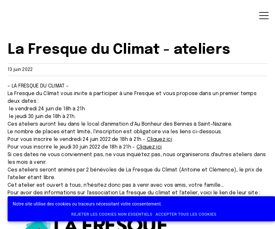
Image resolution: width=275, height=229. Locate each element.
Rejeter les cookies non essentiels (112, 214)
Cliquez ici (159, 139)
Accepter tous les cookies (186, 214)
